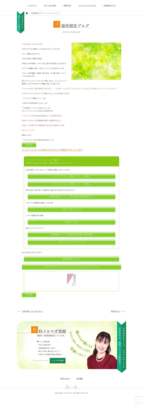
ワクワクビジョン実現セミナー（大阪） (71, 176)
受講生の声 (67, 5)
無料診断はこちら (71, 258)
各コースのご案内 (50, 5)
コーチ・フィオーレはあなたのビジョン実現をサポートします (52, 149)
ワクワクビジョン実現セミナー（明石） (71, 183)
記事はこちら (71, 221)
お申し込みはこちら (71, 209)
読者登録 (29, 144)
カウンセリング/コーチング (71, 242)
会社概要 (79, 378)
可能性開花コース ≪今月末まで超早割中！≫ (71, 196)
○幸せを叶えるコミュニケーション (71, 266)
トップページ (32, 5)
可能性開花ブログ (109, 5)
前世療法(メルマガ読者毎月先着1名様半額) (71, 234)
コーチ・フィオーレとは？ (87, 5)
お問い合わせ (65, 378)
